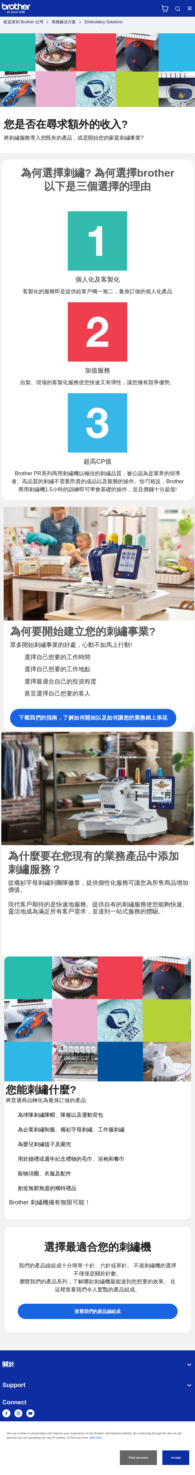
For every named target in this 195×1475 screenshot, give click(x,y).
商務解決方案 (64, 22)
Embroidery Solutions (103, 22)
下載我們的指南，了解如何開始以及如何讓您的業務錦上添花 (93, 718)
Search (177, 8)
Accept (176, 1457)
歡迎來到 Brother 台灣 (23, 22)
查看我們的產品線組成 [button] (97, 1311)
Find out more (138, 1457)
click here (95, 1437)
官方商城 (165, 9)
